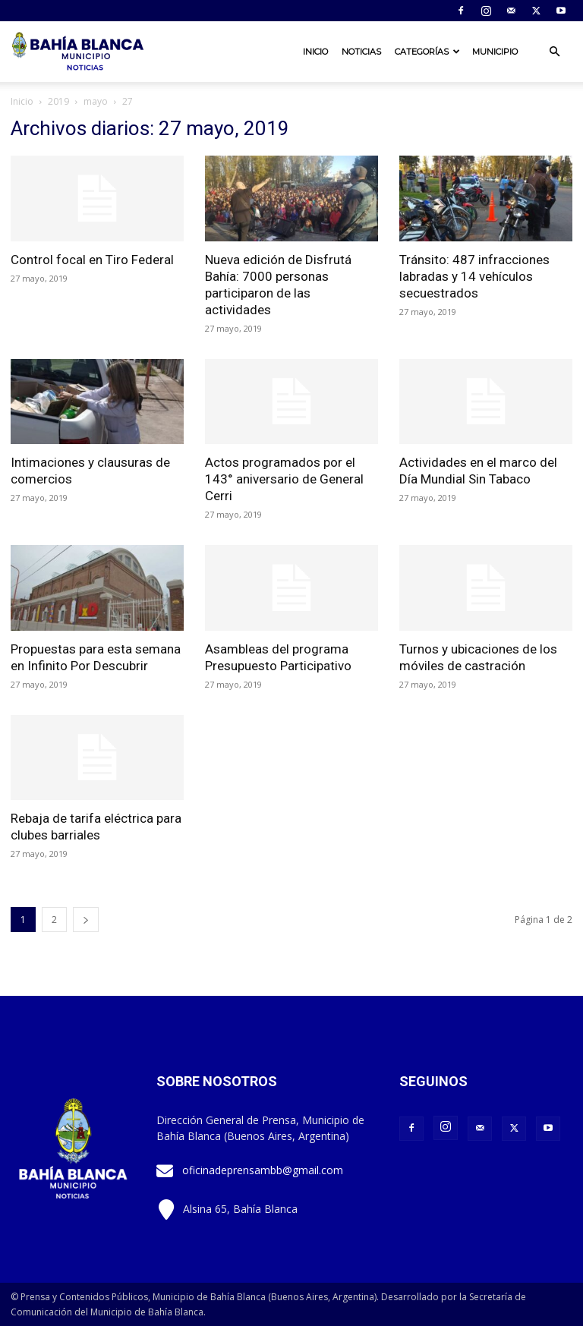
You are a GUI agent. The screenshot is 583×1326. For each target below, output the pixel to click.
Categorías (427, 51)
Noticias (361, 51)
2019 (58, 101)
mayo (96, 101)
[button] (554, 52)
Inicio (315, 51)
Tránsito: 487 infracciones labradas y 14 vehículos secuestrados (474, 276)
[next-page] (86, 919)
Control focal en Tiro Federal (92, 259)
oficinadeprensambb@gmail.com (262, 1170)
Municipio (495, 51)
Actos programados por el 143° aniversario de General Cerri (284, 479)
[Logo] (79, 51)
